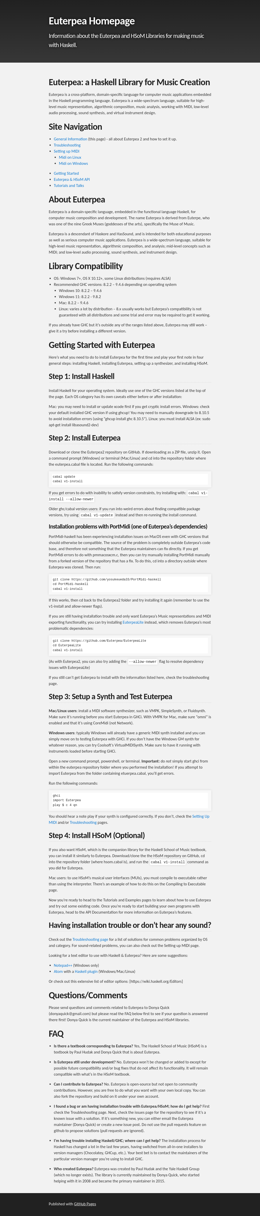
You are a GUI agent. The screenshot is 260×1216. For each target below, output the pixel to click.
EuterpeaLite (133, 622)
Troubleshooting (67, 145)
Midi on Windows (73, 163)
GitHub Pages (85, 1204)
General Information (70, 139)
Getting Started (66, 173)
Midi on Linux (70, 157)
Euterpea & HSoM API (72, 179)
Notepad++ (63, 965)
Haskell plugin (86, 971)
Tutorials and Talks (69, 185)
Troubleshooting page (90, 939)
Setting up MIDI (66, 151)
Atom (58, 971)
